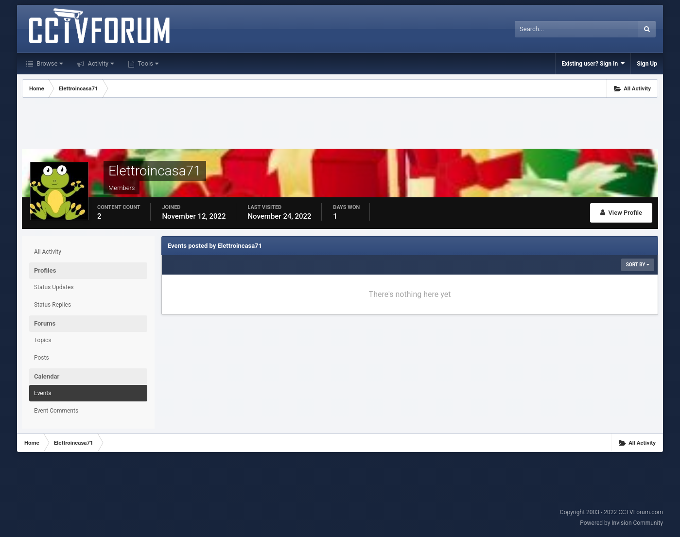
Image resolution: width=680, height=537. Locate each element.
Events (43, 393)
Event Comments (56, 410)
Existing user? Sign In (593, 63)
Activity (100, 63)
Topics (43, 340)
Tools (147, 63)
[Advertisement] (340, 124)
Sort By (637, 264)
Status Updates (54, 287)
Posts (41, 357)
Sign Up (647, 63)
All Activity (47, 251)
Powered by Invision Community (621, 523)
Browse (49, 63)
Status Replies (52, 304)
